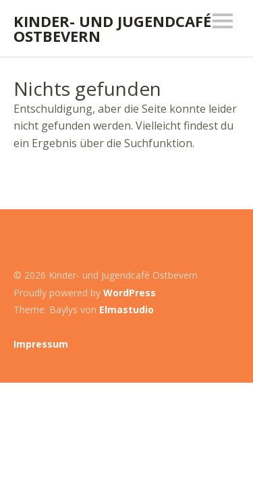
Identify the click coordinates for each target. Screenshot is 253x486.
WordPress (129, 292)
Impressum (40, 344)
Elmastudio (126, 309)
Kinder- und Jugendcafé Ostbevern (112, 28)
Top (225, 344)
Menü (223, 21)
